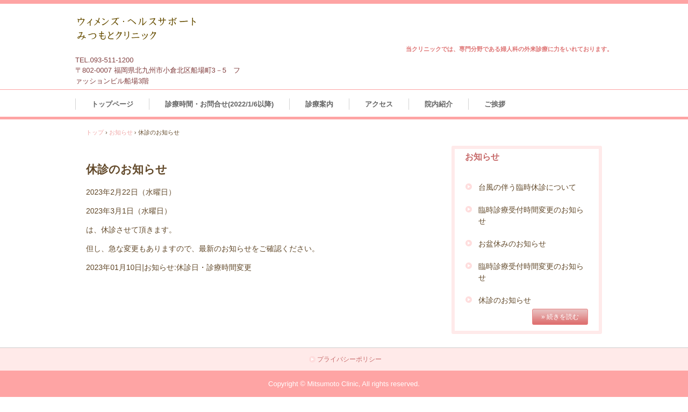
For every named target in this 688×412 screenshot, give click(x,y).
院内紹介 (439, 104)
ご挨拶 (494, 104)
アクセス (379, 104)
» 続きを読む (560, 317)
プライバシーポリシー (349, 359)
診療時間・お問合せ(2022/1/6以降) (219, 104)
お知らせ (121, 132)
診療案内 (319, 104)
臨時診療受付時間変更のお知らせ (531, 215)
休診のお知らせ (504, 300)
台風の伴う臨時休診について (527, 187)
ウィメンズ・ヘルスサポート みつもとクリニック (156, 31)
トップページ (112, 104)
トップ (95, 132)
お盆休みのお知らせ (512, 243)
